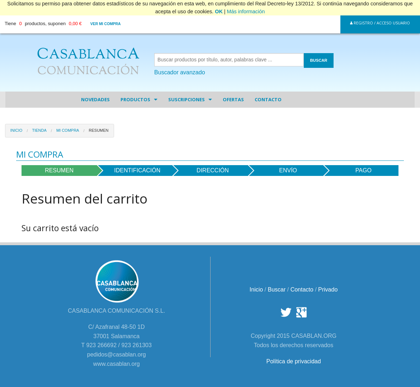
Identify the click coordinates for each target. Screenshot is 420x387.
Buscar (277, 289)
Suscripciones (186, 99)
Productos (135, 99)
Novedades (95, 99)
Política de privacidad (293, 361)
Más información (246, 11)
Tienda (39, 130)
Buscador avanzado (179, 72)
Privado (328, 289)
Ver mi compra (105, 24)
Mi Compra (67, 130)
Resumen (99, 130)
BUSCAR (318, 60)
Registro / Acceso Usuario (380, 22)
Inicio (16, 130)
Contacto (268, 99)
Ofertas (233, 99)
